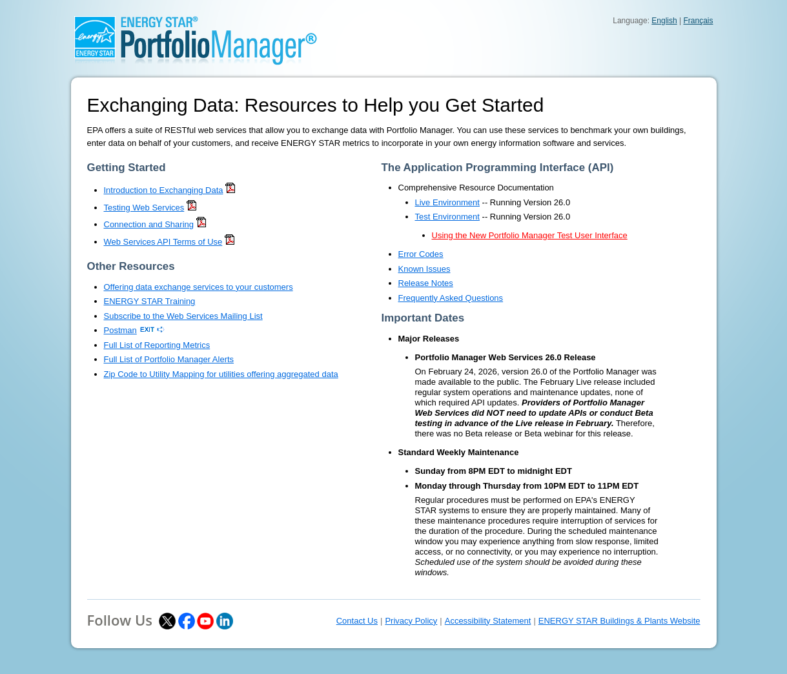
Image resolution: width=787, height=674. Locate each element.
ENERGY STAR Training (150, 301)
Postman (120, 330)
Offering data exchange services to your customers (198, 287)
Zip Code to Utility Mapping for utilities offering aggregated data (221, 374)
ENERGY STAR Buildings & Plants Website (619, 621)
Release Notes (425, 283)
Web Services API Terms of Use (163, 242)
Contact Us (357, 621)
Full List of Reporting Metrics (157, 345)
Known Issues (424, 269)
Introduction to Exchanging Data (163, 190)
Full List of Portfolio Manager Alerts (169, 359)
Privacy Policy (411, 621)
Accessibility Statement (488, 621)
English (664, 20)
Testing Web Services (144, 207)
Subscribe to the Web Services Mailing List (183, 316)
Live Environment (447, 202)
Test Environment (447, 216)
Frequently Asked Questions (451, 298)
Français (698, 20)
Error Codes (421, 254)
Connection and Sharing (149, 224)
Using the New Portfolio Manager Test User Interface (530, 235)
